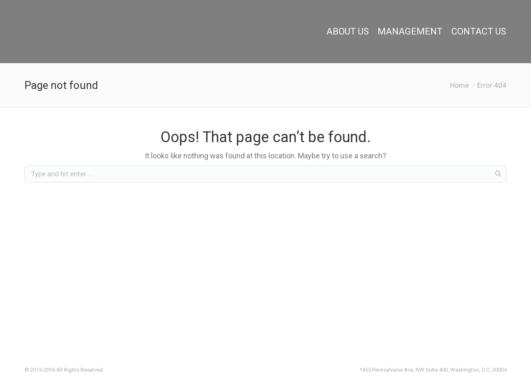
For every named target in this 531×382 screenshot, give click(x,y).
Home (459, 85)
